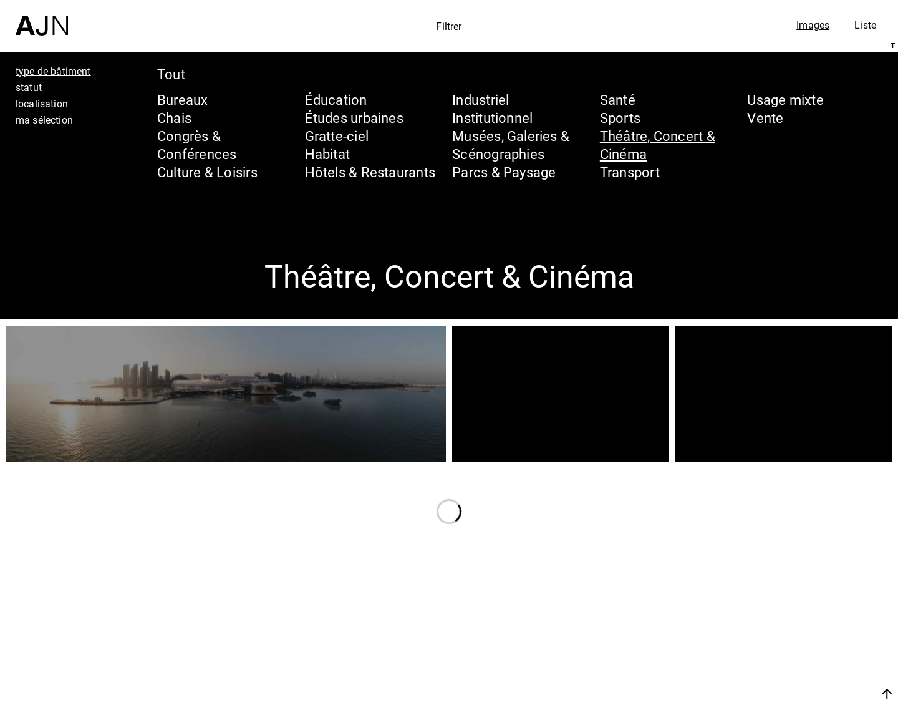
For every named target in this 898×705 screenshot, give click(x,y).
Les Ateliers (789, 615)
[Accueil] (42, 18)
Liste (865, 25)
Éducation (336, 99)
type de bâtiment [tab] (53, 71)
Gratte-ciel (337, 136)
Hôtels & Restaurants (370, 172)
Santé (617, 99)
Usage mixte (785, 99)
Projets (769, 639)
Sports (620, 118)
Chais (174, 118)
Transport (630, 172)
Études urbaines (354, 118)
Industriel (480, 99)
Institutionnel (492, 118)
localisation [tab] (42, 103)
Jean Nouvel (792, 591)
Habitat (327, 154)
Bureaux (182, 99)
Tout (171, 74)
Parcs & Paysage (504, 172)
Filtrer (448, 26)
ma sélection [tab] (44, 120)
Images (812, 25)
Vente (765, 118)
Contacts (777, 662)
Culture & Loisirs (207, 172)
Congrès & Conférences (196, 145)
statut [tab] (29, 87)
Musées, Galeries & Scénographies (510, 145)
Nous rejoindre (769, 693)
